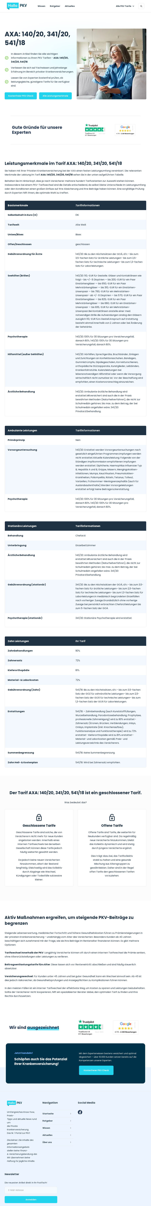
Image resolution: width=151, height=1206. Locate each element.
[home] (17, 6)
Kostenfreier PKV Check (20, 95)
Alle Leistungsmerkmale (55, 95)
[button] (125, 6)
